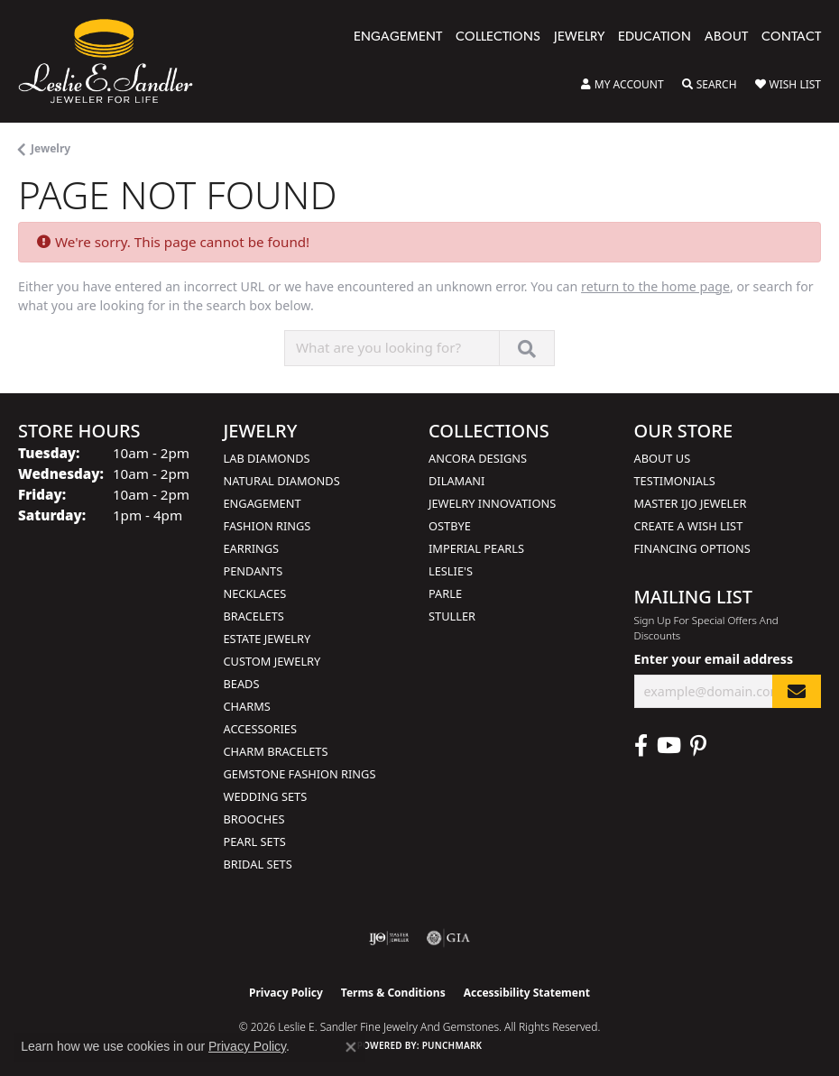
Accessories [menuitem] (260, 729)
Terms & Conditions (393, 992)
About (726, 37)
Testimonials (674, 481)
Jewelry (579, 37)
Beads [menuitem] (242, 684)
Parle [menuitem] (445, 593)
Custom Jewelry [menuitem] (272, 661)
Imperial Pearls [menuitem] (476, 548)
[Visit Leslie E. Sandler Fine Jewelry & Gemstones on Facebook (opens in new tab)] (641, 746)
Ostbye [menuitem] (450, 526)
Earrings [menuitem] (252, 548)
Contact (791, 37)
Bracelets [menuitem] (254, 616)
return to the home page (655, 286)
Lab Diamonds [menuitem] (267, 458)
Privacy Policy (286, 992)
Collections (498, 37)
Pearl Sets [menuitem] (255, 841)
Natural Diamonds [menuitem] (282, 481)
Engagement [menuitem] (262, 503)
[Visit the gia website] (448, 938)
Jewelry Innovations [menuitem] (492, 503)
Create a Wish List (688, 526)
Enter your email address (714, 658)
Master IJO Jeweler (690, 503)
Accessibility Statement (527, 992)
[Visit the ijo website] (389, 938)
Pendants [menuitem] (253, 571)
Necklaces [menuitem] (255, 593)
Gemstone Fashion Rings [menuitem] (300, 774)
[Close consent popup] (351, 1047)
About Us (662, 458)
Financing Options (692, 548)
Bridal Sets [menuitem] (258, 864)
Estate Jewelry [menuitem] (267, 638)
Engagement (398, 37)
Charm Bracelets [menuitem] (276, 751)
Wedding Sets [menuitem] (266, 796)
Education (654, 37)
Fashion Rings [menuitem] (267, 526)
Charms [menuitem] (247, 706)
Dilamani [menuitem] (456, 481)
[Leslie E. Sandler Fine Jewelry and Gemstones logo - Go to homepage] (114, 61)
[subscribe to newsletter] (796, 691)
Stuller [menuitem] (452, 616)
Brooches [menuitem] (254, 819)
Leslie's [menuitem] (451, 571)
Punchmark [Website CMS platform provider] (452, 1045)
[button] (622, 84)
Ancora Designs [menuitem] (478, 458)
